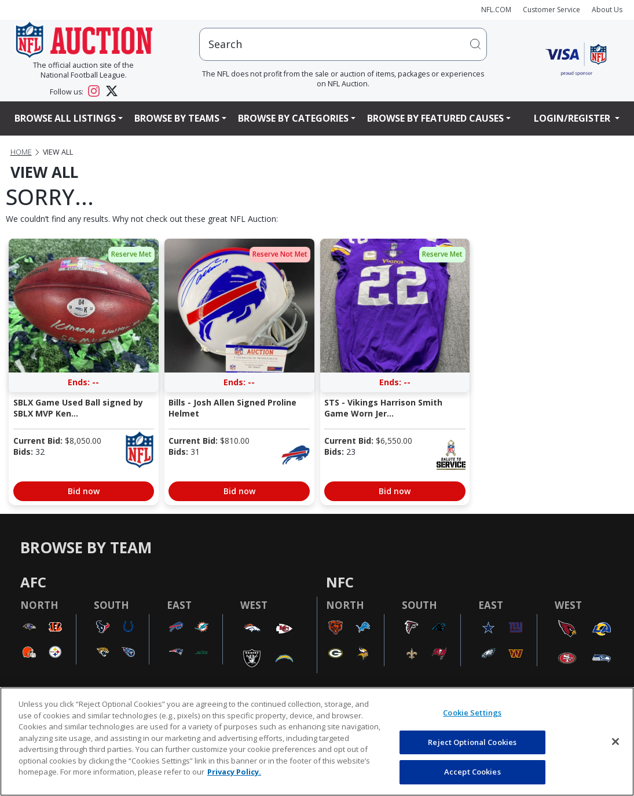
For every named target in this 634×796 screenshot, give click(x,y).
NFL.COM (496, 9)
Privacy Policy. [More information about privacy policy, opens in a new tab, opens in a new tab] (234, 771)
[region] (317, 741)
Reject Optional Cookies (472, 742)
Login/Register (573, 118)
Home (21, 152)
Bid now (84, 490)
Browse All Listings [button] (65, 118)
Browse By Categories (293, 118)
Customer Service (551, 9)
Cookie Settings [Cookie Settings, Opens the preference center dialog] (472, 712)
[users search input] (343, 44)
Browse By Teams (176, 118)
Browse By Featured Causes (435, 118)
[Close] (615, 741)
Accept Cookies (472, 771)
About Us (607, 9)
